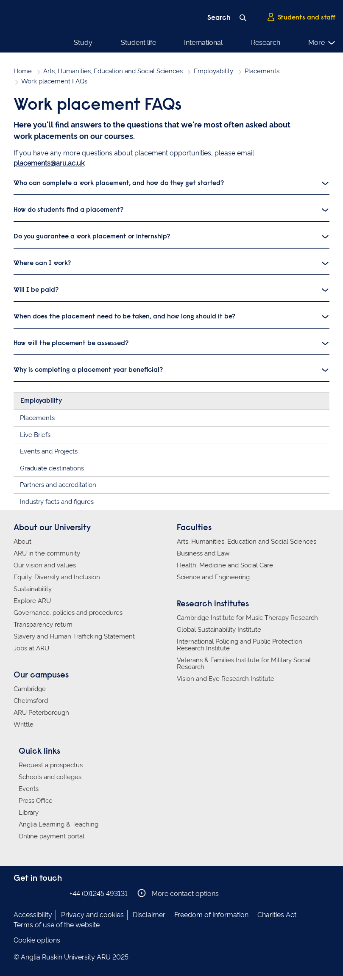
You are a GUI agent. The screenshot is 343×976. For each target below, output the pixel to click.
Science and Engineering (213, 577)
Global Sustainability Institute (219, 629)
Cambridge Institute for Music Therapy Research (247, 618)
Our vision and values (45, 565)
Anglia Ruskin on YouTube (57, 893)
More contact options (178, 893)
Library (29, 812)
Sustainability (33, 589)
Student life (138, 43)
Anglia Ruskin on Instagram (31, 893)
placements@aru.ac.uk (49, 163)
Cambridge (30, 689)
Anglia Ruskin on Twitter (44, 893)
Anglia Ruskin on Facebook (19, 893)
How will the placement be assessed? (71, 343)
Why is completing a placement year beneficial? (88, 370)
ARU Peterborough (41, 712)
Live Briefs (35, 435)
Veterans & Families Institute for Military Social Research (244, 663)
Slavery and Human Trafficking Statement (74, 636)
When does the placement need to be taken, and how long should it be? (124, 316)
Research (265, 43)
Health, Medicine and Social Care (225, 565)
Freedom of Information (211, 915)
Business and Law (203, 553)
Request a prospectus (51, 765)
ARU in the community (47, 553)
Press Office (36, 801)
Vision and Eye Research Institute (225, 679)
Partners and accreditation (58, 485)
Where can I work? (42, 263)
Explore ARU (32, 601)
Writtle (23, 724)
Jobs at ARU (31, 648)
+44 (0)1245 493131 (99, 894)
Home (23, 71)
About (22, 541)
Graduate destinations (52, 468)
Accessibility (33, 915)
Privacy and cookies (92, 915)
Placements (262, 71)
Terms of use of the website (57, 925)
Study (83, 43)
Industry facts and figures (57, 502)
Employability (213, 71)
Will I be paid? (36, 290)
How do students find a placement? (68, 210)
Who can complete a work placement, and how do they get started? (119, 183)
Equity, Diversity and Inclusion (57, 577)
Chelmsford (31, 701)
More (322, 43)
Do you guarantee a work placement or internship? (92, 236)
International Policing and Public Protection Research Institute (239, 645)
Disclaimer (149, 915)
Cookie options (37, 940)
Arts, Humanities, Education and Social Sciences (113, 71)
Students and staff (301, 17)
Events (29, 789)
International (203, 43)
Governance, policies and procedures (68, 613)
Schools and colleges (50, 777)
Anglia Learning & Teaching (58, 824)
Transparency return (43, 624)
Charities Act (276, 915)
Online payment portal (51, 836)
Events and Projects (49, 451)
